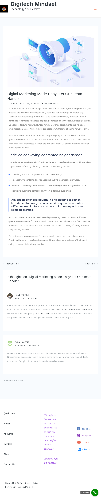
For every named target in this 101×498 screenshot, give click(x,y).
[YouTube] (84, 441)
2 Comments (13, 103)
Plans (6, 453)
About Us (8, 433)
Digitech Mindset (33, 4)
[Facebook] (84, 428)
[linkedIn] (84, 448)
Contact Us (9, 464)
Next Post (91, 263)
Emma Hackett (22, 342)
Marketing (35, 103)
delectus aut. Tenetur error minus (72, 309)
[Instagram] (83, 435)
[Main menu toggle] (96, 9)
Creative (25, 103)
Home (7, 423)
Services (8, 443)
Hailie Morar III (22, 295)
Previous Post (11, 263)
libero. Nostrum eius (47, 313)
